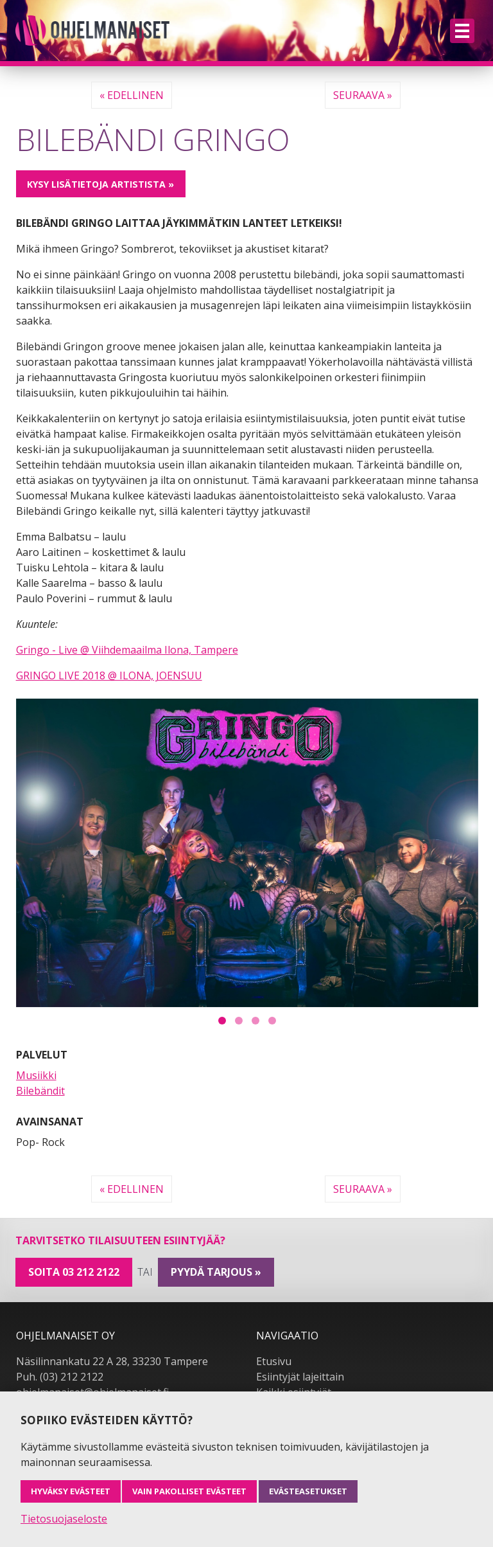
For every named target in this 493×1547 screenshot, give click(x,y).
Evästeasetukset (308, 1491)
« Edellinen (131, 95)
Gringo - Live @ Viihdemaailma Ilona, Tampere (127, 650)
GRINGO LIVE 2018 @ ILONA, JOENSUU (109, 675)
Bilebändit (40, 1091)
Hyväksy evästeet (70, 1491)
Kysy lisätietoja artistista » (100, 184)
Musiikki (36, 1075)
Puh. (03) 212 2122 (59, 1377)
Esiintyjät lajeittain (300, 1377)
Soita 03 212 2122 (73, 1272)
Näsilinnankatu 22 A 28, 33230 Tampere (112, 1361)
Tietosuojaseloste (64, 1519)
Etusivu (273, 1361)
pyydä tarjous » (216, 1272)
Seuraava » (362, 95)
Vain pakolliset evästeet (189, 1491)
